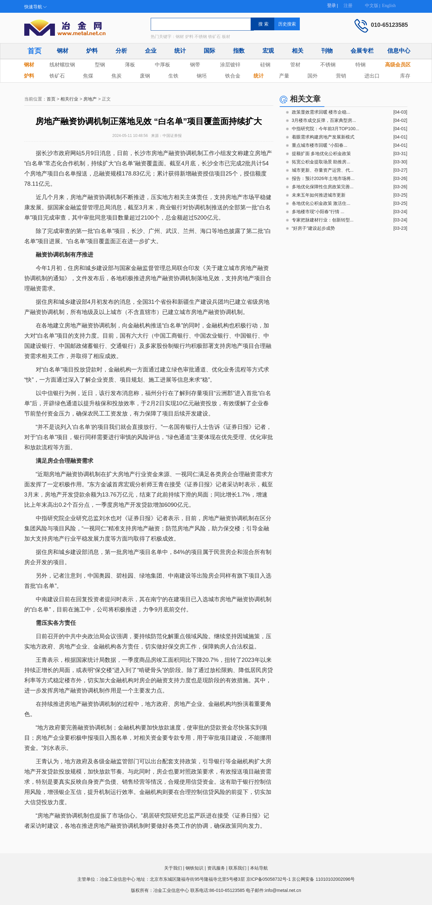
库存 (405, 76)
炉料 (92, 51)
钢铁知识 (194, 868)
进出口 (372, 76)
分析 (121, 51)
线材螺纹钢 (62, 64)
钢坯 (202, 76)
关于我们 (173, 868)
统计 (180, 51)
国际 (209, 51)
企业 (150, 51)
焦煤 (88, 76)
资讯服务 (216, 868)
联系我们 (237, 868)
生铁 (173, 76)
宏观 (268, 51)
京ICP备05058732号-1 (268, 879)
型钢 (100, 64)
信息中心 (398, 51)
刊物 (327, 51)
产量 (284, 76)
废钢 (145, 76)
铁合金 (232, 76)
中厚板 (162, 64)
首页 (34, 51)
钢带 (195, 64)
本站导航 (259, 868)
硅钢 (265, 64)
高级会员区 (398, 64)
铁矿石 (57, 76)
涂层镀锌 (230, 64)
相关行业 (69, 98)
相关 (297, 51)
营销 (341, 76)
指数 (239, 51)
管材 (295, 64)
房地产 (90, 98)
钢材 (62, 51)
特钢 (360, 64)
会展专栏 (362, 51)
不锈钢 (328, 64)
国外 (312, 76)
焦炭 (116, 76)
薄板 (130, 64)
